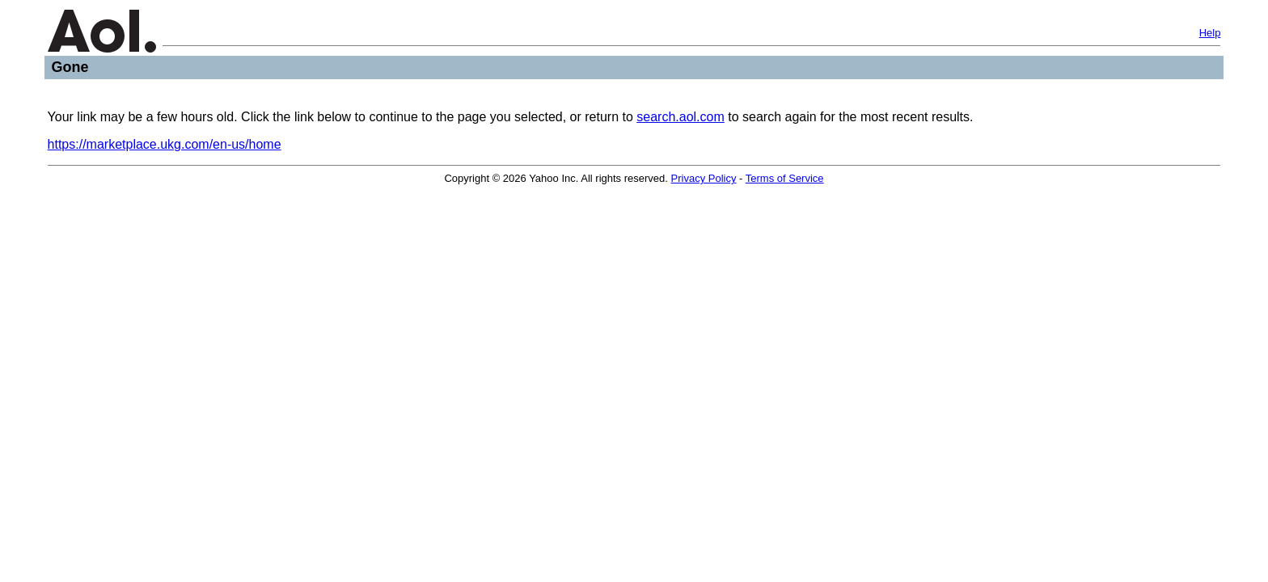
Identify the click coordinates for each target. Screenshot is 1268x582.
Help (1210, 33)
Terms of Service (785, 178)
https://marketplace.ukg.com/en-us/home (164, 144)
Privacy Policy (704, 178)
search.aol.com (680, 117)
